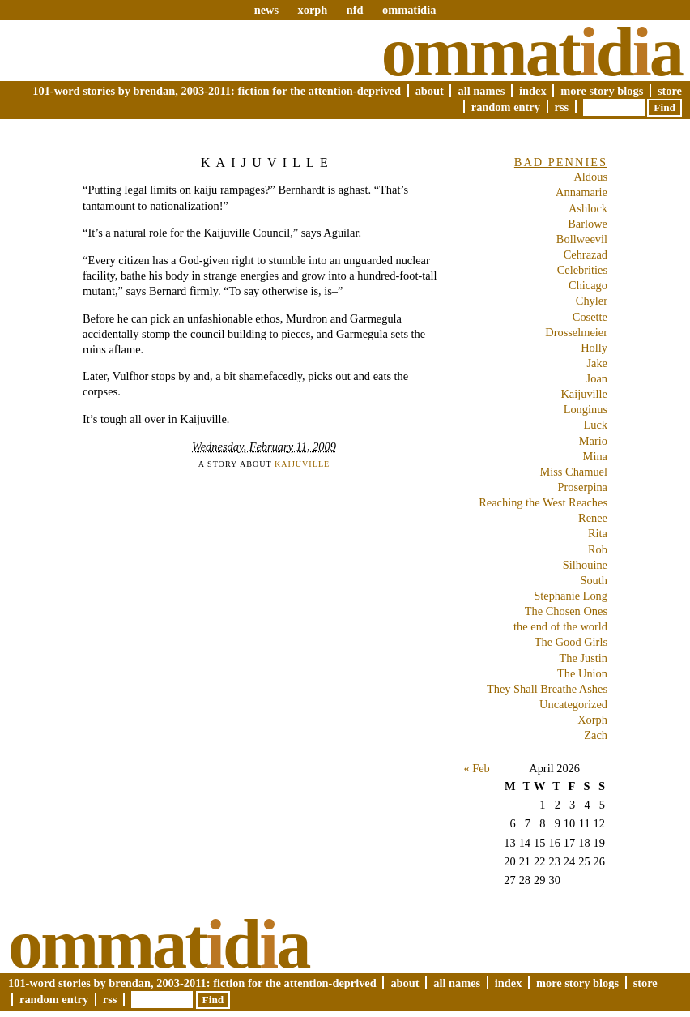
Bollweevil (581, 239)
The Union (582, 673)
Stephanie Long (570, 595)
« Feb (476, 768)
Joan (596, 378)
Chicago (588, 285)
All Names (481, 90)
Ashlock (588, 208)
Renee (592, 517)
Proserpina (582, 487)
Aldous (590, 176)
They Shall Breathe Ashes (547, 688)
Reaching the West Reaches (543, 502)
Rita (597, 533)
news (266, 9)
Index (533, 90)
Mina (595, 456)
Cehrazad (585, 254)
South (593, 580)
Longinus (585, 409)
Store (670, 90)
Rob (597, 549)
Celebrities (582, 269)
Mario (593, 440)
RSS (562, 106)
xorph (312, 9)
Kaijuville (267, 162)
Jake (596, 363)
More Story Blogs (601, 90)
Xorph (592, 719)
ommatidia (409, 9)
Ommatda (531, 52)
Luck (595, 424)
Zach (595, 735)
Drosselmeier (576, 332)
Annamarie (581, 192)
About (429, 90)
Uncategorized (573, 704)
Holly (594, 347)
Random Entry (505, 106)
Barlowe (587, 223)
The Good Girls (571, 641)
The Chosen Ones (566, 611)
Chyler (591, 300)
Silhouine (585, 564)
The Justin (583, 658)
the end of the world (560, 626)
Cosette (590, 316)
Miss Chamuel (573, 471)
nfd (355, 9)
